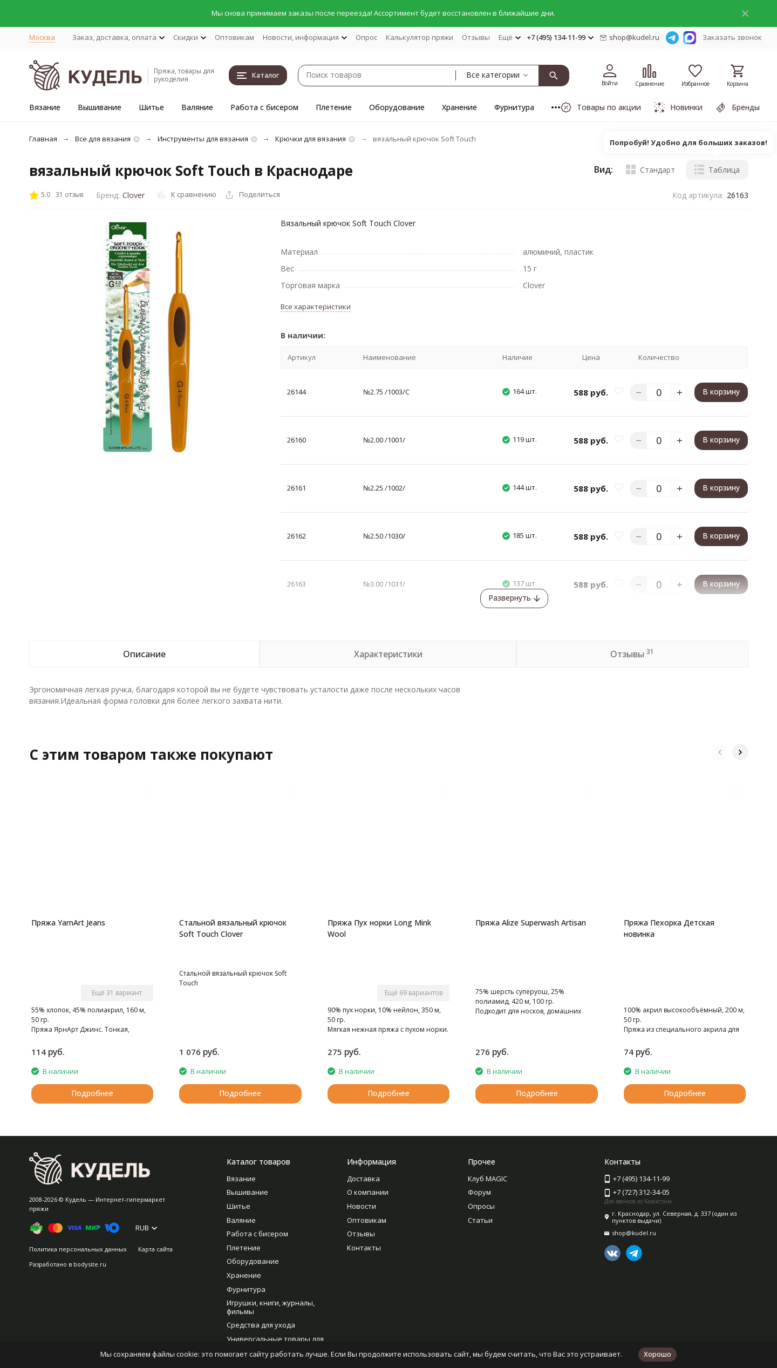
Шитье (151, 107)
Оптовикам (234, 37)
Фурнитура (514, 107)
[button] (720, 752)
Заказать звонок (732, 37)
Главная (43, 139)
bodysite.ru (89, 1264)
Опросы (481, 1206)
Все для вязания (103, 139)
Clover (133, 195)
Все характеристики (316, 306)
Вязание (44, 107)
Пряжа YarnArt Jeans (68, 922)
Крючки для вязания (310, 139)
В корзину (721, 391)
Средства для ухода (261, 1325)
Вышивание (99, 107)
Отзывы (476, 37)
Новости (361, 1206)
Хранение (459, 107)
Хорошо (657, 1354)
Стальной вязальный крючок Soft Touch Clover (233, 928)
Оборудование (397, 107)
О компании (367, 1192)
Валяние (197, 107)
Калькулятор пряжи (419, 37)
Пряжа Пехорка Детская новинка (669, 928)
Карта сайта (155, 1249)
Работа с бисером (264, 107)
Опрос (366, 37)
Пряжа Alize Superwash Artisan (530, 922)
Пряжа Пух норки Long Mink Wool (379, 928)
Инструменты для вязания (203, 139)
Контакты (364, 1248)
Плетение (334, 107)
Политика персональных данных (78, 1249)
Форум (479, 1192)
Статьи (480, 1220)
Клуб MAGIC (487, 1178)
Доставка (363, 1178)
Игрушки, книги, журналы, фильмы (271, 1307)
